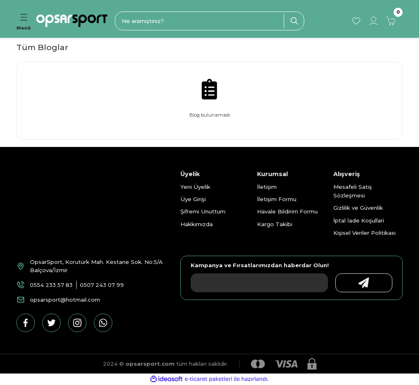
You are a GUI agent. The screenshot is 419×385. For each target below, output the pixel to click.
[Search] (209, 20)
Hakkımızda (196, 224)
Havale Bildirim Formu (287, 211)
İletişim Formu (276, 199)
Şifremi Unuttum (202, 211)
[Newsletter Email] (257, 282)
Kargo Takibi (274, 224)
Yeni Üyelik (195, 186)
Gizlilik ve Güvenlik (358, 207)
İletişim (267, 186)
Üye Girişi (193, 199)
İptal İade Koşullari (358, 220)
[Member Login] (373, 21)
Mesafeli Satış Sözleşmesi (352, 191)
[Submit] (362, 282)
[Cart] (391, 21)
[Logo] (71, 20)
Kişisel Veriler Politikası (364, 232)
